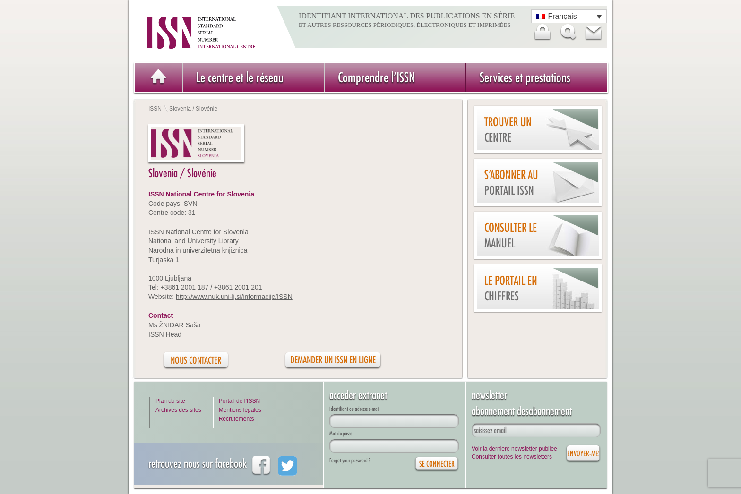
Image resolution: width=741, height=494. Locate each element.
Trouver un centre (508, 129)
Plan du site (170, 401)
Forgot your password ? (349, 460)
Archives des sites (178, 410)
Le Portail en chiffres (510, 288)
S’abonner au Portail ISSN (511, 182)
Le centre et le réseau (240, 77)
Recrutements (236, 419)
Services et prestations (525, 77)
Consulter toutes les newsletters (512, 456)
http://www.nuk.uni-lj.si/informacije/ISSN (234, 296)
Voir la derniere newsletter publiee (514, 448)
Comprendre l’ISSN (376, 77)
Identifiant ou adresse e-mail (354, 408)
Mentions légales (240, 410)
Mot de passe (340, 433)
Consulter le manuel (510, 235)
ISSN (155, 108)
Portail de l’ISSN (239, 401)
